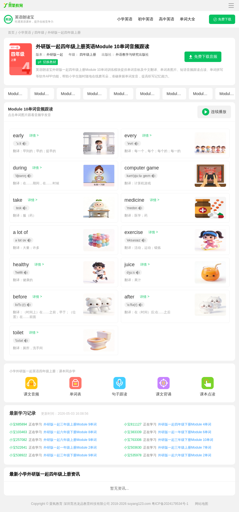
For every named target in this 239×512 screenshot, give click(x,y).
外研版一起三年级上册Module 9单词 (70, 424)
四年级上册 (88, 54)
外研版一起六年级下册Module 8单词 (70, 432)
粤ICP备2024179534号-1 (170, 504)
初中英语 (145, 19)
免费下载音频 (203, 56)
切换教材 (46, 62)
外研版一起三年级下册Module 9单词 (70, 455)
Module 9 (227, 93)
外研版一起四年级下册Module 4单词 (184, 424)
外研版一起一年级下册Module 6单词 (184, 432)
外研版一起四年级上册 (64, 32)
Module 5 (122, 93)
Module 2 (42, 93)
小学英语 (124, 19)
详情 (34, 135)
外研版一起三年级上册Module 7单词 (184, 447)
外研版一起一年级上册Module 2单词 (70, 447)
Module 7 (175, 93)
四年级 (39, 32)
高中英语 (166, 19)
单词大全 (187, 19)
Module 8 (201, 93)
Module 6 (148, 93)
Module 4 (95, 93)
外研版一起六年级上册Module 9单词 (70, 440)
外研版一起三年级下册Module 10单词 (185, 440)
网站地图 (201, 504)
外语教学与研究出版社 (132, 54)
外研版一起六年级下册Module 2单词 (184, 455)
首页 (11, 32)
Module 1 (16, 93)
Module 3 (69, 93)
